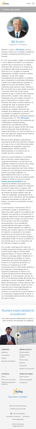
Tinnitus (3, 358)
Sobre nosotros (24, 376)
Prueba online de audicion (24, 355)
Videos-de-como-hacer (8, 379)
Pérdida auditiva (24, 352)
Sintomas (22, 362)
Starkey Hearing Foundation (12, 181)
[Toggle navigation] (30, 3)
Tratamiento (23, 365)
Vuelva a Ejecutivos (11, 9)
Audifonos (4, 352)
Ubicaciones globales (25, 379)
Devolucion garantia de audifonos (8, 383)
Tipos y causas (23, 360)
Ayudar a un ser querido (26, 368)
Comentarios (5, 355)
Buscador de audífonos (8, 361)
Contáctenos (23, 382)
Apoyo (3, 376)
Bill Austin (20, 49)
